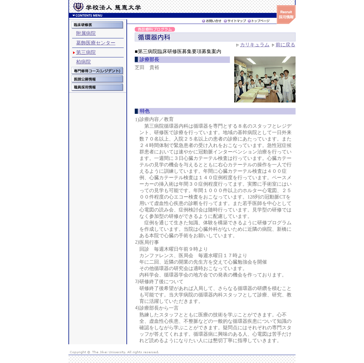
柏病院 (83, 61)
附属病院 (86, 33)
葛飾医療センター (95, 42)
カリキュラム (254, 44)
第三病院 (86, 52)
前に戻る (285, 44)
